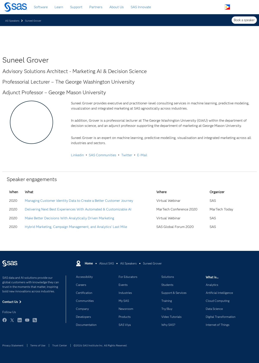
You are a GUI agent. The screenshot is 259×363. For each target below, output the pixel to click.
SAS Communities (102, 155)
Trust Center (59, 345)
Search (217, 7)
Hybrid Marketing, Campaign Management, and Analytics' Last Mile (76, 227)
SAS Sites (247, 7)
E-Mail (142, 155)
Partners (95, 7)
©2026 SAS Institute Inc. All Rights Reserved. (100, 345)
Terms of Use (37, 345)
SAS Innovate (141, 7)
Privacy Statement (13, 345)
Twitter (126, 155)
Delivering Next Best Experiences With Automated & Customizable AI (78, 209)
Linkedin (77, 155)
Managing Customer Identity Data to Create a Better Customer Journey (79, 201)
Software (41, 7)
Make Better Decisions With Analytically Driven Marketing (69, 218)
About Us (116, 7)
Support (76, 7)
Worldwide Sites (227, 7)
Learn (59, 7)
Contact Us (237, 7)
